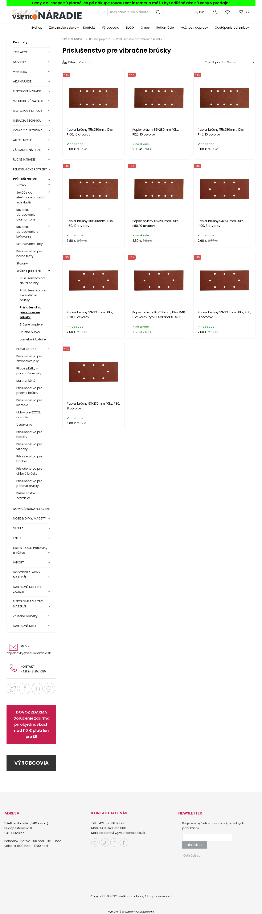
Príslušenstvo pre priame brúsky (29, 390)
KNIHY (17, 538)
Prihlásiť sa (194, 845)
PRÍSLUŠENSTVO (25, 179)
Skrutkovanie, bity (29, 244)
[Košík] (243, 12)
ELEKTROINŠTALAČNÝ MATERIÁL (28, 603)
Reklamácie (165, 27)
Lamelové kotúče (33, 339)
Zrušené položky (25, 616)
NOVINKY (19, 62)
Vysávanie (24, 424)
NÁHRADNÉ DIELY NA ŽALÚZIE (27, 589)
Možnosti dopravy (194, 27)
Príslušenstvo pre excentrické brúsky (33, 295)
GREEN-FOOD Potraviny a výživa (30, 550)
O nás (145, 27)
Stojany (22, 263)
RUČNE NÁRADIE (24, 159)
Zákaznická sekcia (63, 27)
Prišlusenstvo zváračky (26, 495)
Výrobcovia (110, 27)
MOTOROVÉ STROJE (27, 111)
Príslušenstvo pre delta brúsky (33, 280)
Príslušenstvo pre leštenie (29, 402)
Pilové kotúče (26, 349)
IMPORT (18, 562)
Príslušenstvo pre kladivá (29, 458)
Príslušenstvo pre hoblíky (29, 434)
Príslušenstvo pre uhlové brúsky (29, 471)
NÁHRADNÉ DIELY (25, 626)
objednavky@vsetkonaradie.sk (29, 653)
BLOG (130, 27)
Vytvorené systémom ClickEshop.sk (131, 911)
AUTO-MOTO (23, 140)
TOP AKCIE (20, 52)
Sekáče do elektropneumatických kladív (30, 197)
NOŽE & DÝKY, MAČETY (29, 518)
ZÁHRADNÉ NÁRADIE (27, 150)
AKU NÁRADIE (22, 81)
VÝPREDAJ (20, 72)
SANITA (18, 528)
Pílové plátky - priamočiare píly (28, 370)
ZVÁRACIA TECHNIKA (27, 130)
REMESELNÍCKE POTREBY (30, 169)
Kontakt (89, 27)
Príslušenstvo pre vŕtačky (29, 446)
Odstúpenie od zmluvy (232, 27)
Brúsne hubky (30, 332)
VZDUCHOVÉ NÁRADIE (28, 101)
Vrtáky (21, 185)
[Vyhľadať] (102, 12)
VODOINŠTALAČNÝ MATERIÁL (26, 574)
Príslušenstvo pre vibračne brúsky (30, 312)
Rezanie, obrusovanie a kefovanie (27, 232)
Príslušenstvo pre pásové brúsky (29, 483)
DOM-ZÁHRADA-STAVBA (31, 509)
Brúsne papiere (28, 271)
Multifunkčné (26, 381)
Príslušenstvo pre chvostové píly (29, 358)
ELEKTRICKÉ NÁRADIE (27, 91)
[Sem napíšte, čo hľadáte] (135, 12)
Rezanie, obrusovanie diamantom (26, 215)
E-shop (37, 27)
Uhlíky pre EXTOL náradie (28, 414)
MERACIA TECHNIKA (27, 120)
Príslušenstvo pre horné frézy (29, 253)
